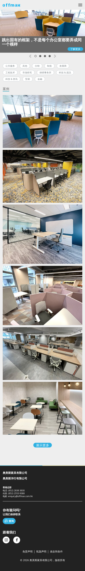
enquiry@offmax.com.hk (20, 496)
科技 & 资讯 (11, 79)
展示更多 (42, 445)
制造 (49, 65)
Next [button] (54, 56)
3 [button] (45, 56)
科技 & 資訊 (65, 72)
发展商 (63, 65)
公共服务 (10, 65)
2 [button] (40, 56)
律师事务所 (45, 72)
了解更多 (75, 49)
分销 (37, 65)
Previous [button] (30, 56)
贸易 (27, 79)
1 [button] (35, 56)
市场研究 (27, 72)
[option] (42, 31)
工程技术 (10, 72)
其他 (24, 65)
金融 (40, 79)
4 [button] (50, 56)
